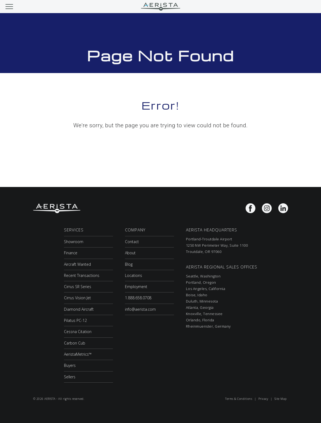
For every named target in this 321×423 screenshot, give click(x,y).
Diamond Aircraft (79, 309)
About (130, 252)
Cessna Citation (77, 331)
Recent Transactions (81, 275)
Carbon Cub (74, 343)
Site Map (280, 399)
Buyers (70, 365)
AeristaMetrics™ (77, 354)
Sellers (69, 376)
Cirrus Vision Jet (77, 297)
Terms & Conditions (238, 399)
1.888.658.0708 (138, 297)
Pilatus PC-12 (75, 320)
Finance (70, 252)
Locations (133, 275)
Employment (136, 286)
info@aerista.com (140, 309)
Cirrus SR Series (77, 286)
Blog (129, 264)
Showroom (73, 241)
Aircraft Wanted (77, 264)
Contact (132, 241)
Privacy (263, 399)
